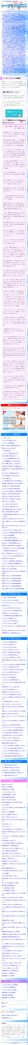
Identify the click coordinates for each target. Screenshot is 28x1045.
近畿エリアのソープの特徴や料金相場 (11, 580)
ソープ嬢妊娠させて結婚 (8, 887)
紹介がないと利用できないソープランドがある (13, 630)
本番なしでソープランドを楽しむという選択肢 (13, 711)
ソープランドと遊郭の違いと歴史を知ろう (12, 560)
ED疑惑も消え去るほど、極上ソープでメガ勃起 (14, 934)
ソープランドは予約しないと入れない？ (12, 607)
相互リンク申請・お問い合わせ (10, 1015)
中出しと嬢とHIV (6, 478)
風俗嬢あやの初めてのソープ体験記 (11, 931)
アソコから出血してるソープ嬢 (17, 16)
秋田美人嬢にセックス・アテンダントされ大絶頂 (13, 879)
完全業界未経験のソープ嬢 (8, 794)
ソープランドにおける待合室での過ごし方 (12, 748)
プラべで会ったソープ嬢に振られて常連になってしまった (13, 836)
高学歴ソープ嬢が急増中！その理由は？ (12, 545)
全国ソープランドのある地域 (9, 568)
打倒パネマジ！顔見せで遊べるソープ (11, 496)
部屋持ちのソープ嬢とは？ (8, 558)
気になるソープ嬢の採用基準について (11, 543)
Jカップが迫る (22, 67)
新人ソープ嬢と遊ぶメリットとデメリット (12, 553)
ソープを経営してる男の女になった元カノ (12, 870)
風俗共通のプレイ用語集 (8, 997)
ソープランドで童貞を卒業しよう (10, 654)
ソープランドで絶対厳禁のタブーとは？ (12, 694)
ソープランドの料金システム (9, 440)
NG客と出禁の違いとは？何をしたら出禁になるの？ (14, 660)
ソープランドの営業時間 (8, 443)
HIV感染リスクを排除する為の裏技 (11, 485)
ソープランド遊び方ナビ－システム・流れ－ (10, 1)
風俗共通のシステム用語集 (8, 992)
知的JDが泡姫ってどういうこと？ (15, 21)
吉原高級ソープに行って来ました (10, 861)
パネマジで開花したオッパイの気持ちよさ (12, 829)
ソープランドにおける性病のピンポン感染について (13, 721)
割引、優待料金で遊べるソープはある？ (12, 509)
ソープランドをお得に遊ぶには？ (10, 453)
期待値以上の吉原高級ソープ (14, 42)
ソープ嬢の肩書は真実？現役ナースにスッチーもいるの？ (13, 515)
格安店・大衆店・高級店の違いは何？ (11, 445)
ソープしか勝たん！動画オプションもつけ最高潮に (13, 893)
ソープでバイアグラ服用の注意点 (10, 679)
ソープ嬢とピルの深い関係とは (10, 537)
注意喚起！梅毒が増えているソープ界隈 (12, 483)
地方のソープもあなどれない (9, 799)
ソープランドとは (6, 437)
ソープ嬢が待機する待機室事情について (12, 540)
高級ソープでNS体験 (18, 72)
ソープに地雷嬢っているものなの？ (11, 475)
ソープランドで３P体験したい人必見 (11, 657)
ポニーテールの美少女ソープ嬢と (10, 882)
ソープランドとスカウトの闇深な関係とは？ (13, 555)
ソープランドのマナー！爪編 (9, 623)
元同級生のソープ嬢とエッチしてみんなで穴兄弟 (13, 864)
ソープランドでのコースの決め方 (10, 600)
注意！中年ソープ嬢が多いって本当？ (11, 498)
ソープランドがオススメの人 (9, 647)
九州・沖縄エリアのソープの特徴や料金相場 (13, 588)
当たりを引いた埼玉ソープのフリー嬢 (11, 962)
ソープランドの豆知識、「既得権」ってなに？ (13, 745)
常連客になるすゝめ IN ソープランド (11, 691)
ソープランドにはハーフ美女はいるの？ (12, 530)
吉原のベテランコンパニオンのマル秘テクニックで (13, 820)
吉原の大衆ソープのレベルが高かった (11, 853)
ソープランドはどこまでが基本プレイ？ (12, 740)
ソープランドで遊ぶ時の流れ (9, 597)
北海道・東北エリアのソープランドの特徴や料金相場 (13, 572)
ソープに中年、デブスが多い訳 (10, 504)
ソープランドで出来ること (8, 644)
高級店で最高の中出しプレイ (13, 47)
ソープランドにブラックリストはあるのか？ (13, 727)
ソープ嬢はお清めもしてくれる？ (10, 701)
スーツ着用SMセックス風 (12, 41)
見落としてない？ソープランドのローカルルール (13, 717)
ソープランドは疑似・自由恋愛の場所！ (12, 563)
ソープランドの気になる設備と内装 (11, 488)
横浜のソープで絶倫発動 (9, 65)
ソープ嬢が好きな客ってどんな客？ (11, 767)
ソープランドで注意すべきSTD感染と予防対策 (13, 664)
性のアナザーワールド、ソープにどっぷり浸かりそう (13, 959)
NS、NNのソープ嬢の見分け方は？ (11, 473)
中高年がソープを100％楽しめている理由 (12, 897)
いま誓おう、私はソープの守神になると (12, 904)
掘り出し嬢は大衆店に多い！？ (10, 455)
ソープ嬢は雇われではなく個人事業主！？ (12, 480)
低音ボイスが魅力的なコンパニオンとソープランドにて (13, 832)
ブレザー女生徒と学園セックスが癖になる (12, 843)
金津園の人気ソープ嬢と (9, 32)
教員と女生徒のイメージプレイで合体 (11, 955)
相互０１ (4, 1006)
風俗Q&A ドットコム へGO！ (14, 114)
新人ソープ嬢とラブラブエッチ (10, 816)
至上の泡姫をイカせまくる (18, 57)
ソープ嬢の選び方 (6, 450)
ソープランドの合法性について (10, 689)
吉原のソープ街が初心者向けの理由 (11, 493)
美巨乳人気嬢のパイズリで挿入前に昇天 (11, 68)
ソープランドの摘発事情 (8, 535)
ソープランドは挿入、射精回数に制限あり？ (13, 730)
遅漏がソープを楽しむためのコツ (10, 713)
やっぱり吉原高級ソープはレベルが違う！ (12, 950)
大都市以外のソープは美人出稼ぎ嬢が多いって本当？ (13, 469)
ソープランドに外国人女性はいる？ (11, 672)
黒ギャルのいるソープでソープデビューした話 (13, 855)
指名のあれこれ (6, 605)
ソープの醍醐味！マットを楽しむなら (11, 461)
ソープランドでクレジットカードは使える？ (13, 602)
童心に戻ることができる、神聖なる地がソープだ (13, 940)
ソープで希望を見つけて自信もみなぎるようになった (13, 900)
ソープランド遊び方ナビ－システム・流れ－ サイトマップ (14, 11)
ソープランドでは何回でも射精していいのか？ (13, 750)
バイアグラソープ (8, 62)
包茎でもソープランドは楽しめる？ (11, 737)
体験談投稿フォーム (7, 1017)
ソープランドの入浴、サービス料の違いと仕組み (13, 626)
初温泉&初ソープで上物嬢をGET (10, 970)
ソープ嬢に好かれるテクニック (10, 775)
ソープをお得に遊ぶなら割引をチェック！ (12, 732)
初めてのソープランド (7, 784)
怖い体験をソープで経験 (8, 975)
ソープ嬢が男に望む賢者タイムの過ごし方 (12, 772)
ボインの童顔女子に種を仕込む (10, 850)
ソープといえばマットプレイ (18, 70)
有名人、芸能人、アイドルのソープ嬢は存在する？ (13, 522)
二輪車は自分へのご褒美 (7, 72)
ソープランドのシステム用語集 (10, 984)
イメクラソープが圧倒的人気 (9, 677)
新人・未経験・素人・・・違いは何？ (11, 463)
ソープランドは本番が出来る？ (10, 641)
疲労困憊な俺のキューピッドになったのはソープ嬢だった (13, 947)
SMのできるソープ (17, 62)
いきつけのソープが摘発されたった (10, 17)
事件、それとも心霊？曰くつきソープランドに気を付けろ (13, 526)
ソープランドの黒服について (9, 618)
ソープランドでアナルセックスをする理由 (12, 669)
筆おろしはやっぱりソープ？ (9, 674)
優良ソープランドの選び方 (8, 448)
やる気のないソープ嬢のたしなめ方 (11, 770)
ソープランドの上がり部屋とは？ (10, 620)
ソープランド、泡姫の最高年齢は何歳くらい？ (13, 532)
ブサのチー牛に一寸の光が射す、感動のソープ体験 (13, 923)
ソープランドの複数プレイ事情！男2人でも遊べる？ (13, 697)
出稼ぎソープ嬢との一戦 (17, 49)
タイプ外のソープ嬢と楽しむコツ (10, 506)
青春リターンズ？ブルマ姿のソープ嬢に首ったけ (13, 912)
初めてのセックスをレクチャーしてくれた (13, 54)
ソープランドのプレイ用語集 (9, 989)
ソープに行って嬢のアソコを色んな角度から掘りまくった (13, 808)
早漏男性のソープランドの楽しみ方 (11, 686)
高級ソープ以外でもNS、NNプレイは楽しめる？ (13, 707)
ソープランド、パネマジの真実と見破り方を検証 (13, 683)
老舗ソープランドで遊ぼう (8, 501)
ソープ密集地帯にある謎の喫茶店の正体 (12, 615)
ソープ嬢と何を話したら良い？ (10, 764)
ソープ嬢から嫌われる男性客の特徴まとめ (12, 755)
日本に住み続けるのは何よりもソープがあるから (13, 916)
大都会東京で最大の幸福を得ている (11, 936)
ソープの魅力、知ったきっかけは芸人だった (13, 943)
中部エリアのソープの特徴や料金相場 (11, 578)
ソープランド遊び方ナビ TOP (8, 13)
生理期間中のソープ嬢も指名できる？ (11, 632)
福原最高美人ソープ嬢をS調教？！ (10, 845)
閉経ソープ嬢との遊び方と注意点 (10, 511)
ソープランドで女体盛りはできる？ (11, 666)
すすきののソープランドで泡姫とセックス (12, 848)
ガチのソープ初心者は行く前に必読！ (11, 652)
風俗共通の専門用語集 (7, 995)
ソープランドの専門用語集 (8, 987)
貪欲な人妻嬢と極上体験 (16, 69)
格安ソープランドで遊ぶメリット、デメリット (13, 566)
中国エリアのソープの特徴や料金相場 (11, 583)
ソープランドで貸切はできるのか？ (11, 753)
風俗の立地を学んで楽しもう (9, 743)
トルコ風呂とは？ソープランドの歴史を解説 (13, 548)
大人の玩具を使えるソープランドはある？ (12, 735)
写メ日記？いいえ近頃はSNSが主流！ (11, 724)
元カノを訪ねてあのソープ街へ (10, 875)
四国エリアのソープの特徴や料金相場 (11, 585)
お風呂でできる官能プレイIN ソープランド (13, 518)
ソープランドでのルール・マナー (10, 649)
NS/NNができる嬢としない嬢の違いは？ (12, 466)
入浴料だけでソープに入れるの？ (10, 613)
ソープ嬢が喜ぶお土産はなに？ (10, 550)
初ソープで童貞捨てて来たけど (10, 814)
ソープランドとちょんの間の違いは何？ (12, 610)
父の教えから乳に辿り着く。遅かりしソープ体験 (13, 928)
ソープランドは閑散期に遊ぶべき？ (11, 458)
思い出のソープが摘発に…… (11, 15)
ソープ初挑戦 (7, 46)
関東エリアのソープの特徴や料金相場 (11, 575)
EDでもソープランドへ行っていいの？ (11, 704)
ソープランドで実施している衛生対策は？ (12, 491)
